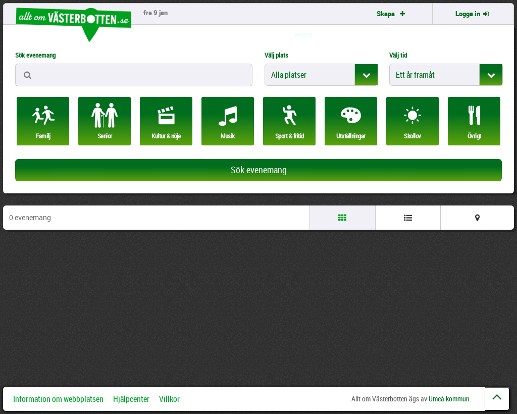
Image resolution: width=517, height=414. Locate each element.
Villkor (169, 398)
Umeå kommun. (450, 398)
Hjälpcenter (131, 398)
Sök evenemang (35, 55)
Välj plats (276, 55)
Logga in (473, 13)
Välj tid (398, 55)
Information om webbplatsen (58, 398)
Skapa (392, 13)
